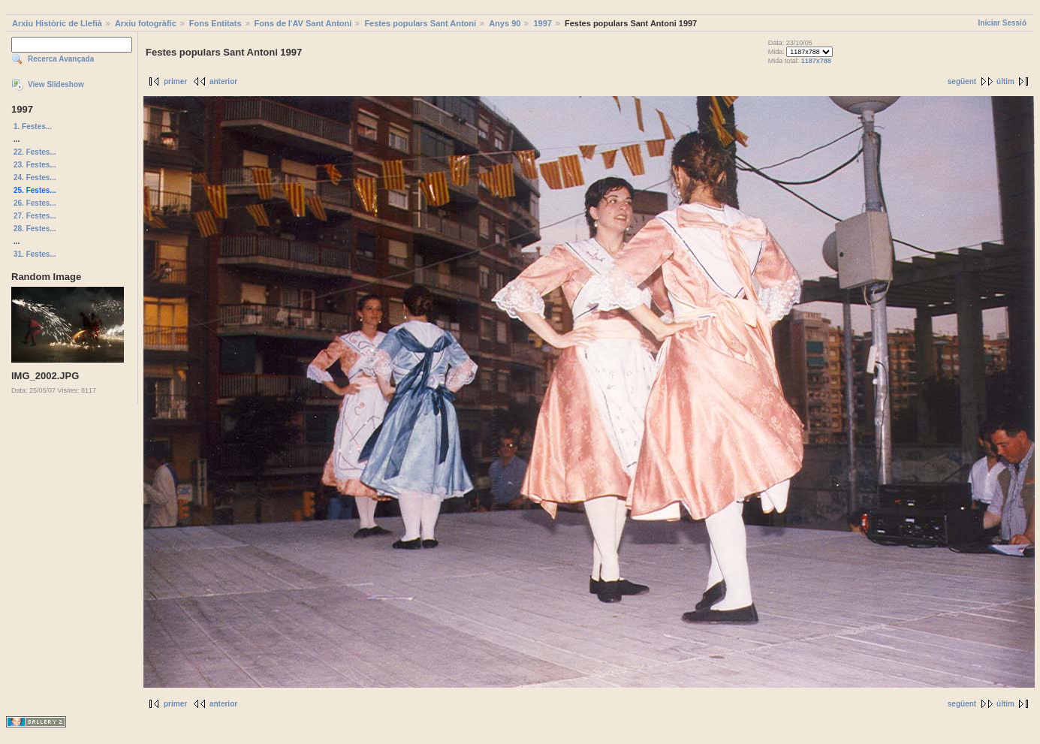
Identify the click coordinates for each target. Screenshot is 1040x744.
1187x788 (816, 61)
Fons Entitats (215, 23)
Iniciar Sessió (1002, 23)
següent (962, 81)
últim (1005, 81)
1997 (542, 23)
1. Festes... (33, 126)
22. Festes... (35, 152)
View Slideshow (56, 84)
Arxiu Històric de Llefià (57, 23)
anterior (223, 81)
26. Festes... (35, 203)
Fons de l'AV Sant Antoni (303, 23)
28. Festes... (35, 228)
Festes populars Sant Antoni (420, 23)
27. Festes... (35, 216)
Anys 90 (504, 23)
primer (175, 81)
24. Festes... (35, 177)
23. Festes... (35, 165)
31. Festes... (35, 254)
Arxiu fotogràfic (145, 23)
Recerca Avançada (61, 59)
